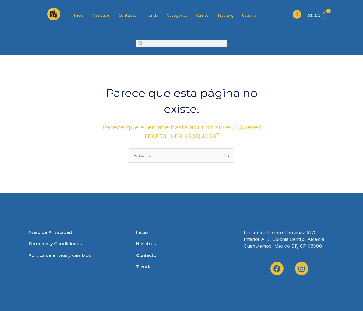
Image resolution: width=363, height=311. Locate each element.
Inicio (79, 15)
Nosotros (101, 15)
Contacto (127, 15)
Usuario (249, 15)
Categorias (177, 15)
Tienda (151, 15)
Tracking (225, 15)
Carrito (202, 15)
